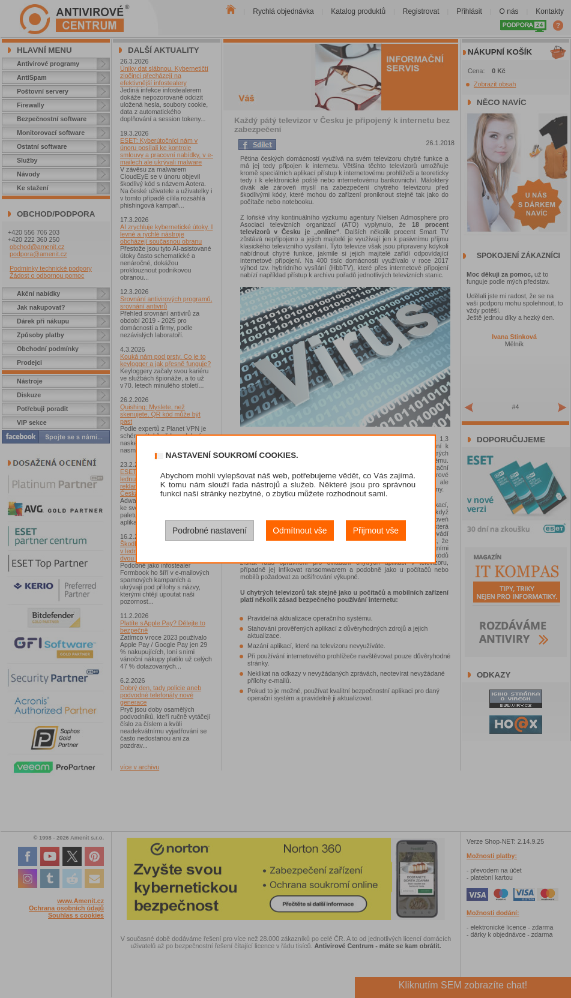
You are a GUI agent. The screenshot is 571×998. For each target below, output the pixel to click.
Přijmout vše (376, 530)
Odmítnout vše (300, 530)
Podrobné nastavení (209, 530)
